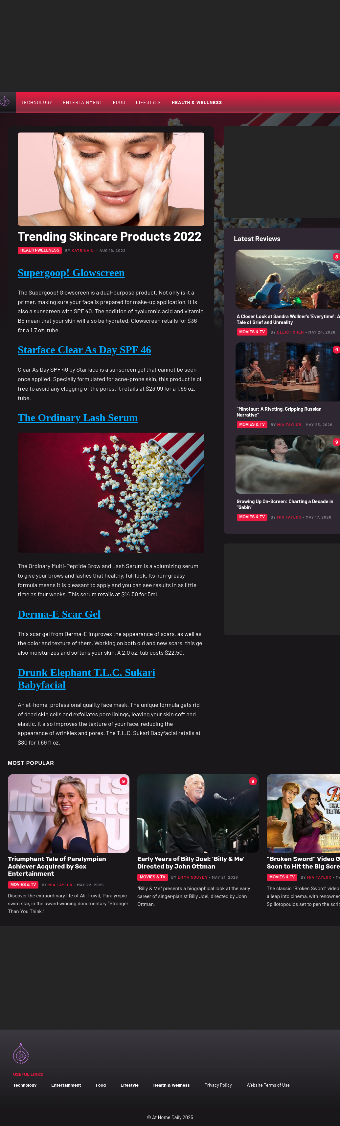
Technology (36, 102)
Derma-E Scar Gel (59, 614)
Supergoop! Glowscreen (71, 272)
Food (119, 102)
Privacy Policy (218, 1085)
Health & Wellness (197, 102)
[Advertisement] (170, 46)
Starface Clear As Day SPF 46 (84, 350)
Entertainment (82, 102)
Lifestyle (148, 102)
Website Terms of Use (268, 1085)
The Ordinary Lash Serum (78, 417)
